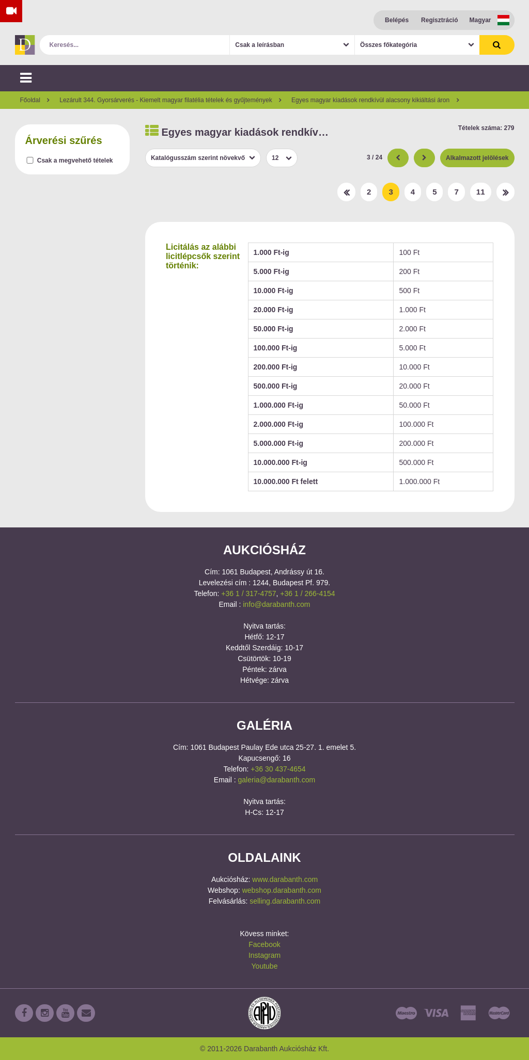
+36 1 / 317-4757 (248, 593)
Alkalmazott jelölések (477, 158)
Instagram (264, 955)
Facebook (264, 944)
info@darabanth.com (276, 604)
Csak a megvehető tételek (75, 160)
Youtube (265, 966)
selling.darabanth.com (285, 901)
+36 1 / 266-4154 (307, 593)
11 (480, 191)
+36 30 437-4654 (278, 769)
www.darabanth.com (285, 879)
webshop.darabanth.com (281, 890)
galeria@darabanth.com (277, 780)
